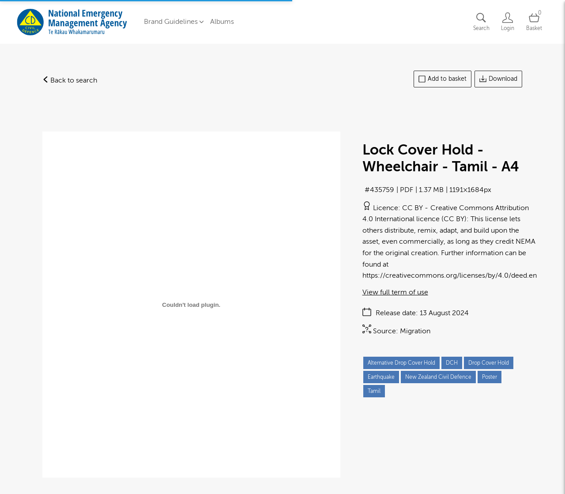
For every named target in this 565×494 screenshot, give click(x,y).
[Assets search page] (481, 22)
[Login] (507, 22)
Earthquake (381, 377)
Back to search (69, 80)
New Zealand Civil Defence (438, 377)
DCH (452, 363)
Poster (489, 377)
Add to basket (442, 79)
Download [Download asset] (498, 79)
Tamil (374, 391)
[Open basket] (534, 22)
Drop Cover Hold (488, 363)
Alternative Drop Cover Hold (401, 363)
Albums (222, 22)
